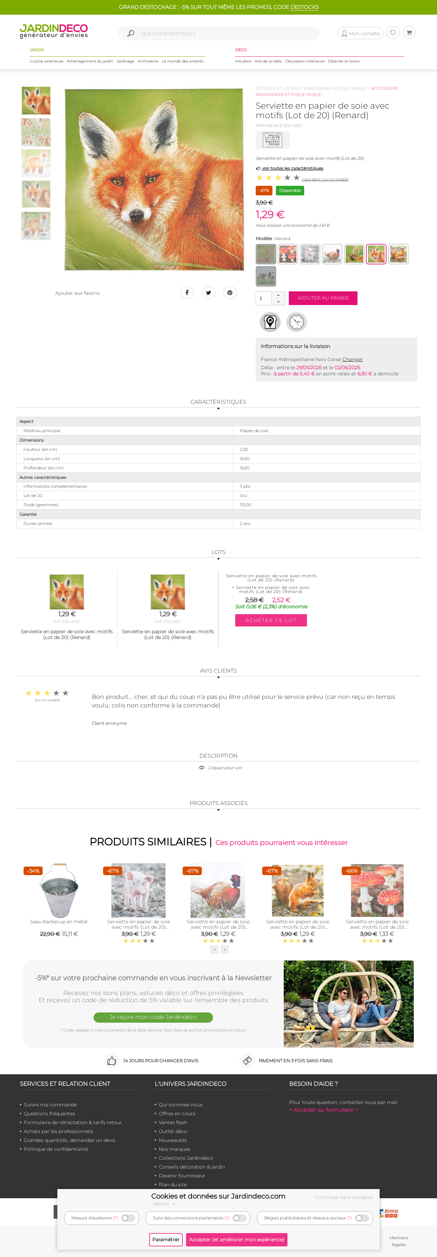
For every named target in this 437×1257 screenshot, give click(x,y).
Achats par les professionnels (58, 1131)
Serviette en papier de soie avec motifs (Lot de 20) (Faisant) (218, 927)
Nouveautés (173, 1140)
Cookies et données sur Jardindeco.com (218, 1196)
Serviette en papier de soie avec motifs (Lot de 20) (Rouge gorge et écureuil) (297, 927)
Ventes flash (173, 1122)
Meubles (243, 61)
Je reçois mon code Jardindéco (153, 1016)
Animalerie (148, 61)
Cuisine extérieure (47, 61)
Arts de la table (268, 61)
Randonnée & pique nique (335, 88)
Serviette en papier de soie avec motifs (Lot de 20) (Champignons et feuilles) (377, 927)
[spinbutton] (270, 298)
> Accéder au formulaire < (323, 1110)
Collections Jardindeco (186, 1158)
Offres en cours (177, 1113)
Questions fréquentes (49, 1113)
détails (165, 1204)
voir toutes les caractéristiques (290, 168)
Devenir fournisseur (182, 1176)
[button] (278, 295)
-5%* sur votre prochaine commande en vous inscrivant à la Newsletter (153, 978)
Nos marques (175, 1149)
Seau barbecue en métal (59, 921)
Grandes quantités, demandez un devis (69, 1140)
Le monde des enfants (182, 61)
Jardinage (125, 61)
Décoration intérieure (305, 61)
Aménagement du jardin (90, 61)
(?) (115, 1217)
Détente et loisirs (344, 61)
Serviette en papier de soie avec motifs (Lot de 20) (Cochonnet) (138, 927)
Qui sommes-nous (181, 1105)
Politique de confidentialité (56, 1149)
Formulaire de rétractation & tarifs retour (73, 1122)
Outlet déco (173, 1131)
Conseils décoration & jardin (192, 1167)
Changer (352, 359)
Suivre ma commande (50, 1105)
